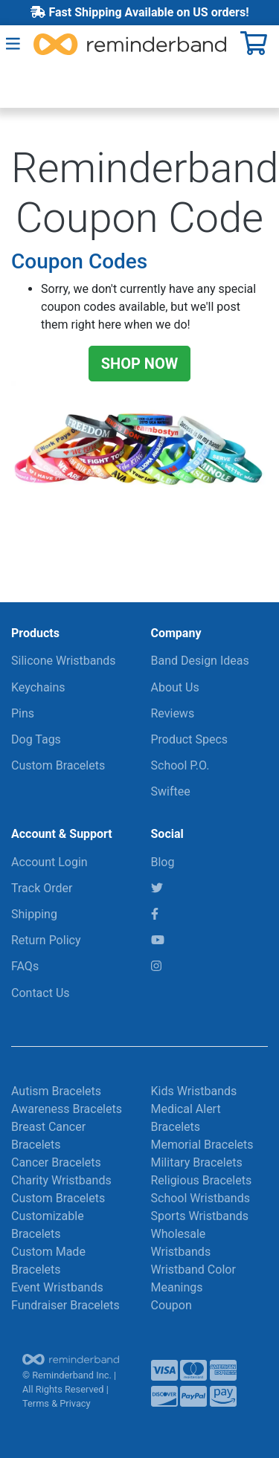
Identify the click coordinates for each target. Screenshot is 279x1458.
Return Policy (45, 940)
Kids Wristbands (194, 1091)
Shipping (34, 914)
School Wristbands (200, 1198)
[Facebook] (154, 914)
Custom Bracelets (58, 765)
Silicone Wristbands (63, 661)
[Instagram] (156, 966)
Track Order (41, 888)
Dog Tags (36, 739)
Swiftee (170, 791)
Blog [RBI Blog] (163, 862)
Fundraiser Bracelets (65, 1305)
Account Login (49, 862)
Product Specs (189, 739)
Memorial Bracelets (202, 1145)
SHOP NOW (140, 363)
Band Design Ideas (200, 661)
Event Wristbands (57, 1287)
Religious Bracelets (201, 1180)
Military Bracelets (197, 1162)
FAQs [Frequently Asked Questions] (25, 966)
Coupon (171, 1305)
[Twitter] (157, 888)
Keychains (38, 687)
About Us (175, 687)
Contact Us (40, 993)
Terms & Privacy (56, 1403)
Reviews (173, 713)
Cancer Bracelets (56, 1162)
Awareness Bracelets (66, 1109)
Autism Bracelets (56, 1091)
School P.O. (180, 765)
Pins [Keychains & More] (22, 713)
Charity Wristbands (61, 1180)
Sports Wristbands (200, 1216)
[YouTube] (157, 940)
